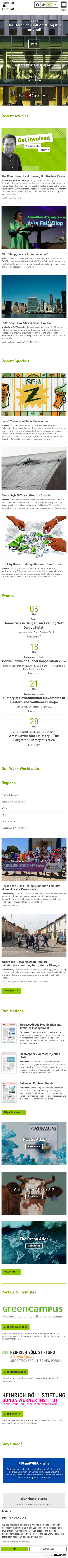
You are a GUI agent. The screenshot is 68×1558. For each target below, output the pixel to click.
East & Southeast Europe (13, 802)
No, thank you (48, 1549)
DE (55, 5)
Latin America (8, 821)
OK (14, 1549)
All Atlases (10, 1272)
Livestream (33, 636)
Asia (4, 815)
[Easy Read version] (37, 4)
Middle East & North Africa (14, 828)
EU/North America (10, 795)
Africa (4, 808)
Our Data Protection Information (15, 1542)
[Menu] (64, 5)
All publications (12, 1112)
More (34, 44)
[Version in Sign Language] (43, 4)
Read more (34, 1146)
